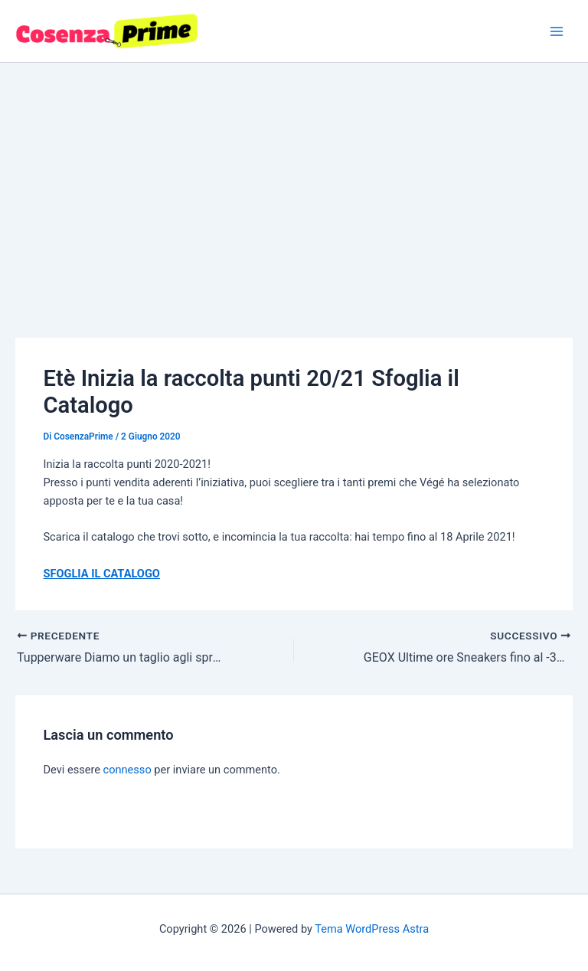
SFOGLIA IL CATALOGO (101, 573)
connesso (127, 769)
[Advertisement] (294, 177)
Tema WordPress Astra (372, 929)
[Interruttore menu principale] (557, 31)
